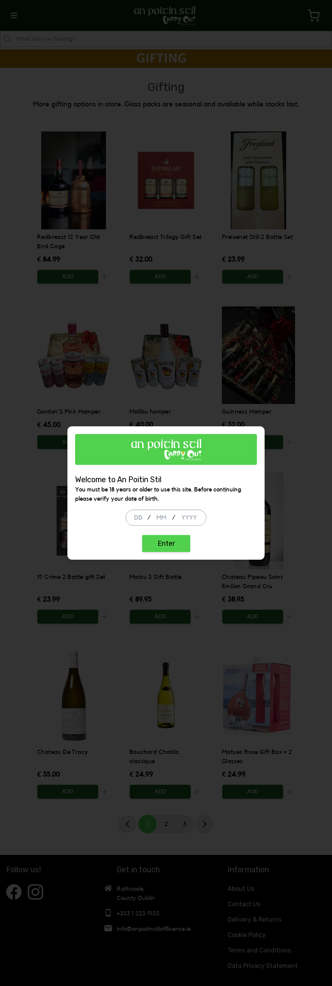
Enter (166, 543)
